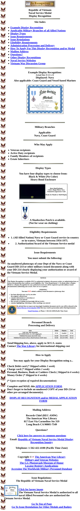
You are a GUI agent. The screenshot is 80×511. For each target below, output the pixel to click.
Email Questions (33, 311)
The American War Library (50, 456)
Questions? (16, 54)
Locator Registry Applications (41, 465)
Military (39, 126)
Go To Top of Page (41, 503)
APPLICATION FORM (48, 386)
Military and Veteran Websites (41, 459)
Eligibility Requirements (24, 42)
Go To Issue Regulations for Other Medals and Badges (42, 506)
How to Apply (43, 355)
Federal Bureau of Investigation (26, 308)
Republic (34, 9)
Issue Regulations (20, 39)
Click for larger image (31, 489)
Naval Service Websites (23, 60)
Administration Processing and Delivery (32, 45)
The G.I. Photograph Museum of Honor (42, 462)
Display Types (18, 33)
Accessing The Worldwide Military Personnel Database (41, 468)
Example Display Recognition (26, 27)
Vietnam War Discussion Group (28, 63)
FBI (38, 308)
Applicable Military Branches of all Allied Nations (38, 30)
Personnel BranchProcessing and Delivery (41, 324)
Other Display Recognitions (25, 57)
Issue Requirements (21, 36)
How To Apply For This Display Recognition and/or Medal (42, 48)
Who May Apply (43, 144)
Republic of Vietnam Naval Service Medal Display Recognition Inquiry (45, 441)
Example (33, 72)
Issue (34, 477)
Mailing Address (19, 51)
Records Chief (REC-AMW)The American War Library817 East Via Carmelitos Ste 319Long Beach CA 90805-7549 (41, 420)
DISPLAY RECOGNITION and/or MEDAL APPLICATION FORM (43, 399)
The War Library (26, 346)
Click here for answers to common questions (41, 435)
